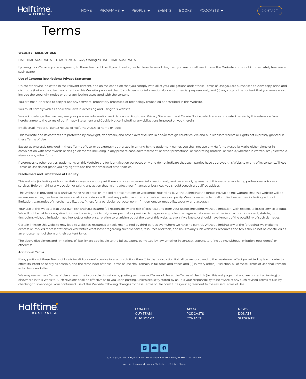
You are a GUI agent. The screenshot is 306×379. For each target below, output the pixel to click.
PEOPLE (141, 10)
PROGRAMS (112, 10)
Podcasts (211, 10)
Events (164, 10)
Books (185, 10)
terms (136, 364)
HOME (86, 10)
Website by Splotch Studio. (171, 364)
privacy (150, 364)
